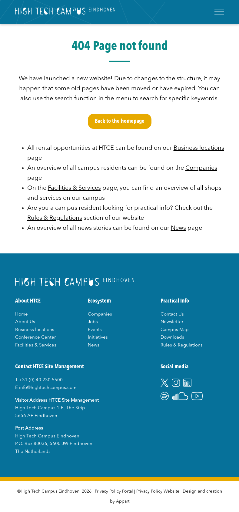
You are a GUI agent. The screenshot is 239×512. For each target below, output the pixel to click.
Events (95, 330)
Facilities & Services (74, 188)
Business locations (199, 148)
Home (21, 314)
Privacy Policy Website (157, 491)
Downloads (172, 337)
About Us (25, 322)
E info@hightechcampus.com (45, 388)
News (178, 228)
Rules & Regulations (54, 218)
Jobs (93, 322)
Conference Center (35, 337)
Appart (122, 501)
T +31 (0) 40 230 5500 (39, 380)
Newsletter (172, 322)
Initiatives (98, 337)
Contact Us (172, 314)
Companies (201, 168)
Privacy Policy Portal (114, 491)
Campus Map (175, 330)
